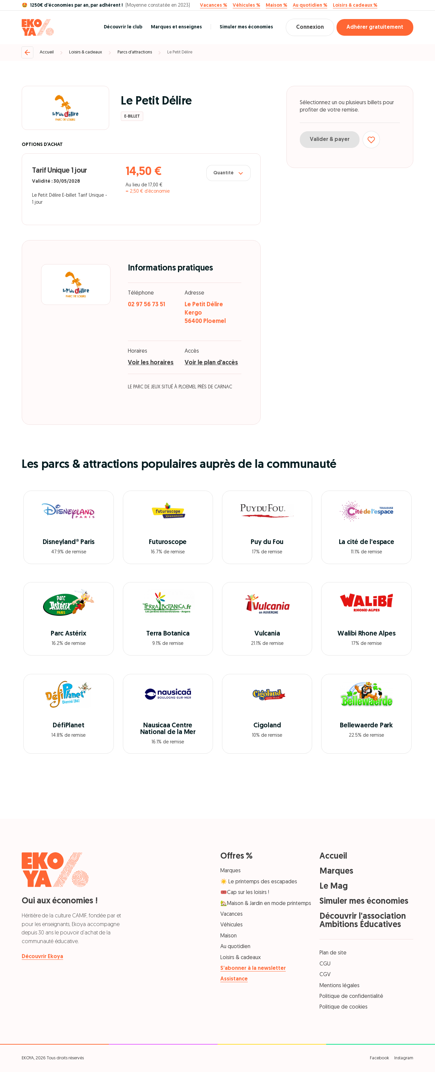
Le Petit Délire (179, 52)
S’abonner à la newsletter (253, 968)
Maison (228, 936)
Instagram (403, 1058)
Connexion (310, 27)
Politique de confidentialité (351, 996)
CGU (325, 964)
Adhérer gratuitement (375, 27)
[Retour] (27, 52)
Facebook (379, 1058)
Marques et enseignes (176, 27)
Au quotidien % (310, 5)
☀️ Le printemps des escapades (258, 882)
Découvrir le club (123, 27)
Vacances (231, 914)
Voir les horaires (151, 363)
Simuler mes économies (246, 27)
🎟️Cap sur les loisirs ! (244, 892)
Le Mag (333, 886)
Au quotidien (235, 946)
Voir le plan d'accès (211, 363)
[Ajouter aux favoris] (371, 139)
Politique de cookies (343, 1007)
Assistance (234, 979)
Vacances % (213, 5)
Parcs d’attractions (135, 52)
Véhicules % (246, 5)
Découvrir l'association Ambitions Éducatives (362, 920)
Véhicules (231, 925)
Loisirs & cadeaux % (355, 5)
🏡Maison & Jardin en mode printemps (265, 903)
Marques (230, 871)
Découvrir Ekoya (42, 956)
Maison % (276, 5)
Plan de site (333, 953)
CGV (325, 974)
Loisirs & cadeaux (85, 52)
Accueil (47, 52)
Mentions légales (339, 986)
